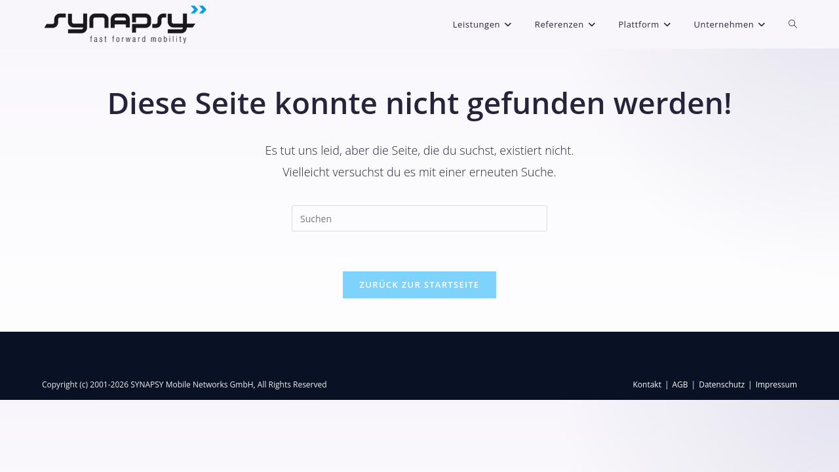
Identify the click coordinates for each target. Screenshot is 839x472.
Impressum (776, 456)
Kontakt (647, 456)
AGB (680, 456)
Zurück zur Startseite (420, 284)
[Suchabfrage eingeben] (419, 218)
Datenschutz (722, 456)
